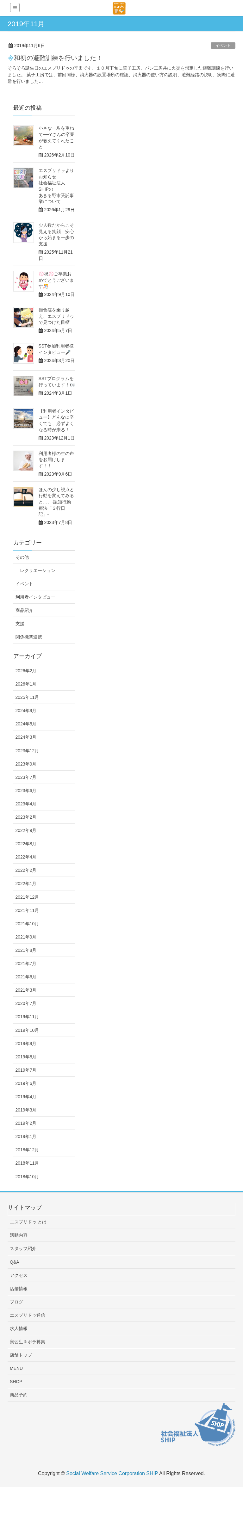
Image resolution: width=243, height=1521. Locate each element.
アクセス (19, 1275)
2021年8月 (26, 950)
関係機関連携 (29, 636)
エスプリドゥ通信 (27, 1315)
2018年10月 (27, 1176)
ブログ (16, 1301)
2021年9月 (26, 936)
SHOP (16, 1381)
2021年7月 (26, 963)
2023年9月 (26, 764)
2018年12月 (27, 1149)
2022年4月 (26, 856)
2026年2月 (26, 670)
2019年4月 (26, 1096)
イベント (223, 45)
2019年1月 (26, 1136)
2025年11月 (27, 697)
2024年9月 (26, 710)
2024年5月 (26, 723)
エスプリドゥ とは (28, 1221)
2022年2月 (26, 870)
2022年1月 (26, 883)
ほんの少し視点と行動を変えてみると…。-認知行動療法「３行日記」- (56, 502)
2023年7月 (26, 777)
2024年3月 (26, 737)
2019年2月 (26, 1123)
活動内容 (19, 1235)
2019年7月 (26, 1070)
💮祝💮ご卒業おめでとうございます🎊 (56, 280)
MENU (16, 1368)
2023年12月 (27, 750)
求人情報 (19, 1328)
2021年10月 (27, 923)
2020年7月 (26, 1003)
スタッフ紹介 (23, 1248)
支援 (20, 623)
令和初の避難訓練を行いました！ (55, 57)
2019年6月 (26, 1083)
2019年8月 (26, 1056)
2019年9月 (26, 1043)
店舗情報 (19, 1288)
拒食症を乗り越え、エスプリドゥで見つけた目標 (56, 316)
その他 (22, 557)
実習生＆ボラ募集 (27, 1341)
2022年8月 (26, 843)
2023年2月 (26, 817)
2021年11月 (27, 910)
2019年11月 (27, 1016)
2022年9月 (26, 830)
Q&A (14, 1262)
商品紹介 (24, 610)
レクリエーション (37, 570)
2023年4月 (26, 803)
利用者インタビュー (35, 597)
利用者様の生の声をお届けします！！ (56, 459)
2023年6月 (26, 790)
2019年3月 (26, 1109)
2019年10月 (27, 1030)
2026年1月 (26, 684)
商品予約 (19, 1394)
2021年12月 (27, 897)
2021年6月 (26, 976)
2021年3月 (26, 990)
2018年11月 (27, 1163)
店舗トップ (21, 1355)
